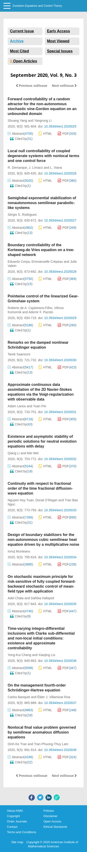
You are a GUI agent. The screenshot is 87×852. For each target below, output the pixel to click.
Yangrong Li (42, 120)
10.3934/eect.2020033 (60, 510)
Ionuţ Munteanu (19, 551)
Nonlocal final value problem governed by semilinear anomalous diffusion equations (42, 732)
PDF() (67, 133)
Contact (12, 826)
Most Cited (19, 51)
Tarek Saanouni (19, 354)
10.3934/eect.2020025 (60, 126)
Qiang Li (14, 453)
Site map (17, 842)
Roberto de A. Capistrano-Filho (30, 308)
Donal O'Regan (46, 500)
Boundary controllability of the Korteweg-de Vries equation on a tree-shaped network (41, 250)
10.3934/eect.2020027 (60, 220)
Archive (17, 41)
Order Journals (17, 821)
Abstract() (20, 133)
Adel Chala (16, 598)
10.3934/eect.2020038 (60, 750)
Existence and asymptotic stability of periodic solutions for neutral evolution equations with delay (42, 441)
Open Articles (23, 61)
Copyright (13, 816)
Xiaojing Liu (47, 655)
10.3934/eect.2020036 (60, 661)
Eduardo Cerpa (19, 261)
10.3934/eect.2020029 (60, 318)
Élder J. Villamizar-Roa (53, 697)
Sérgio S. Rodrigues (22, 214)
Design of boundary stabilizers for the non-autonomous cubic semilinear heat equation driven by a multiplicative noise (43, 539)
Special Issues (60, 51)
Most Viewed (58, 41)
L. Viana (56, 167)
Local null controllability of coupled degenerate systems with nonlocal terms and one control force (43, 156)
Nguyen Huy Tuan (21, 500)
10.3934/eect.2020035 (60, 604)
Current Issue (22, 31)
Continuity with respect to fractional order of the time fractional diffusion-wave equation (40, 488)
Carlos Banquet (19, 697)
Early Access (58, 31)
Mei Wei (33, 453)
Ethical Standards (55, 826)
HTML (45, 133)
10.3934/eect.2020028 (60, 271)
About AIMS (15, 810)
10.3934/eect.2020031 (60, 412)
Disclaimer (51, 816)
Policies (49, 810)
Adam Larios (17, 406)
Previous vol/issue (31, 86)
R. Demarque (17, 167)
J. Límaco (36, 167)
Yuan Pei (39, 406)
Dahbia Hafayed (42, 598)
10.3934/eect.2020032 (60, 459)
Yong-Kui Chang (19, 655)
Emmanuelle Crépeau (47, 261)
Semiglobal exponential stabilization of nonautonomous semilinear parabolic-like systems (42, 203)
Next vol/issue (64, 86)
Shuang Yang (17, 120)
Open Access (52, 821)
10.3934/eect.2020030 (60, 360)
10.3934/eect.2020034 (60, 557)
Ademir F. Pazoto (41, 312)
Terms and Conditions (21, 832)
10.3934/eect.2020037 (60, 703)
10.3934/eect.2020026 (60, 173)
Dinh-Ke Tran (17, 744)
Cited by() (21, 138)
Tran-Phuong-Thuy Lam (51, 744)
